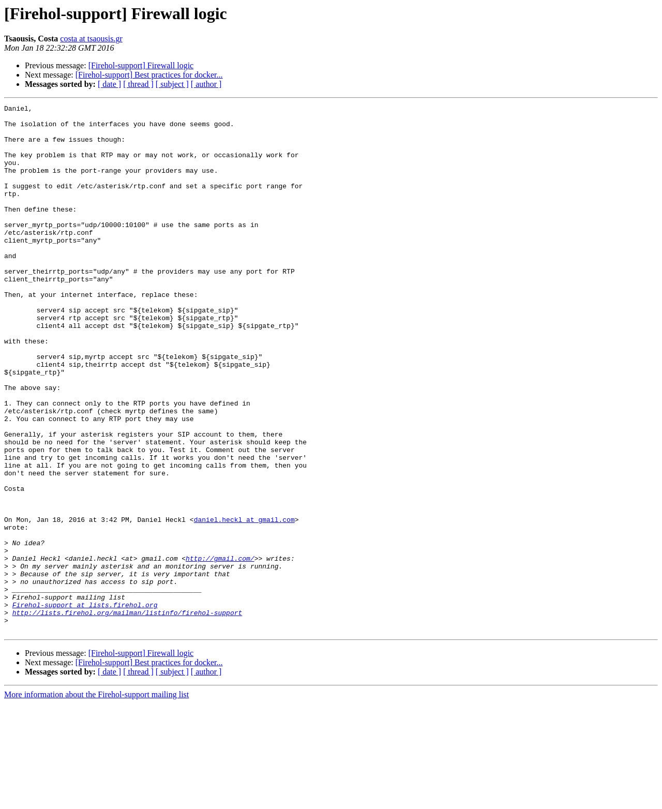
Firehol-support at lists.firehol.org (85, 705)
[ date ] (109, 84)
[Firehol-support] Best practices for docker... (149, 74)
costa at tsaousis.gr (91, 38)
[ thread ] (138, 84)
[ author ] (206, 84)
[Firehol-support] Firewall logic (141, 65)
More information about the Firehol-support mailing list (96, 800)
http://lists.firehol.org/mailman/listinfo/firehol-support (127, 715)
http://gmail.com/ (220, 649)
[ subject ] (172, 84)
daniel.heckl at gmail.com (244, 603)
